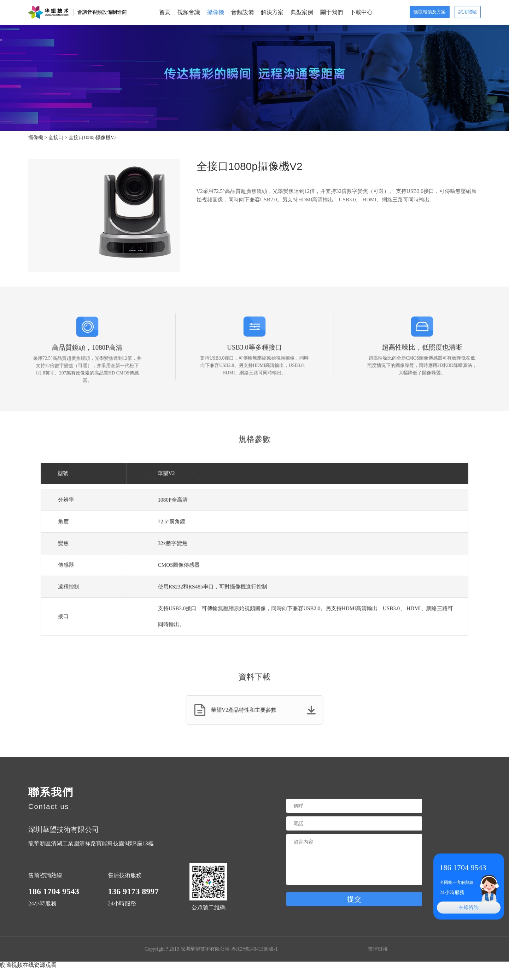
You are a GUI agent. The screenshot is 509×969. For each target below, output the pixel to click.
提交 (354, 899)
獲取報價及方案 (430, 11)
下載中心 (361, 12)
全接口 (55, 137)
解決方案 (272, 12)
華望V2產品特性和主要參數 (255, 710)
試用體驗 (467, 11)
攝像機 (215, 12)
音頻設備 (242, 12)
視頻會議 (188, 12)
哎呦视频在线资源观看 (28, 965)
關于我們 (331, 12)
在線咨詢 (469, 907)
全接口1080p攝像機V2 (93, 137)
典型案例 (302, 12)
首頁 (164, 12)
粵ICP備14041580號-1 (254, 949)
